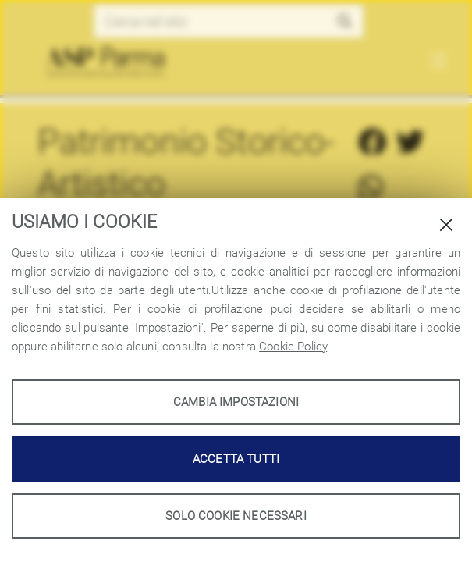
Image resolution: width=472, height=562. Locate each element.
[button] (346, 21)
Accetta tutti (236, 459)
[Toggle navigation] (439, 61)
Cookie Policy (293, 347)
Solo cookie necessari (235, 516)
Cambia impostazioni (236, 402)
